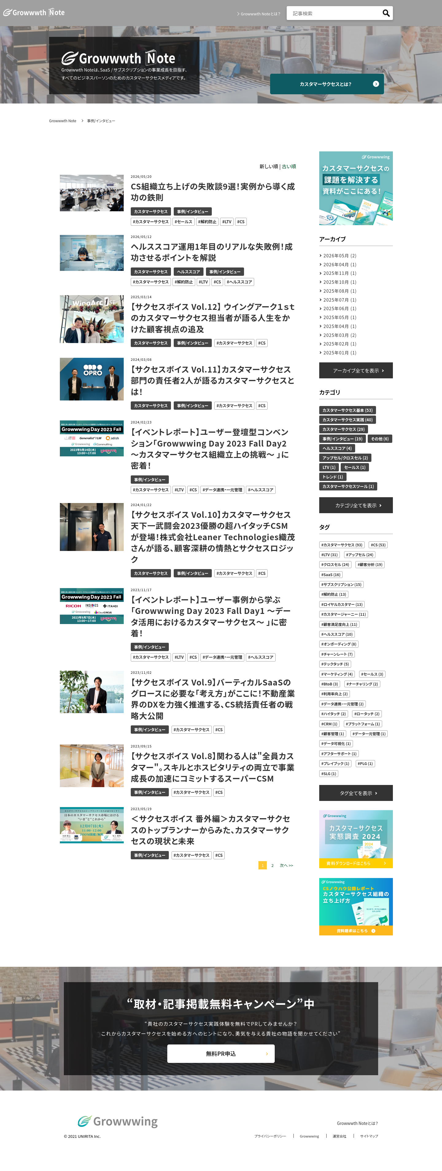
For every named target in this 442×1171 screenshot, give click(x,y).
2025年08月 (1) (340, 291)
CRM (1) (330, 723)
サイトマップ (367, 1143)
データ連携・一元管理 (223, 490)
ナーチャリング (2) (363, 683)
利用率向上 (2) (336, 693)
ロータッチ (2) (368, 713)
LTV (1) (329, 467)
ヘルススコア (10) (338, 634)
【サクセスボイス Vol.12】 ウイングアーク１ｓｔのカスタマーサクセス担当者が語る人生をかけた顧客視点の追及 (211, 317)
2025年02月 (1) (340, 344)
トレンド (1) (333, 477)
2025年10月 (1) (340, 282)
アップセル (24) (361, 554)
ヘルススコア (188, 272)
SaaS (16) (332, 574)
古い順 (289, 166)
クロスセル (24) (336, 564)
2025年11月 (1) (340, 273)
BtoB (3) (331, 683)
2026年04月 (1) (340, 264)
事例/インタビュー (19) (343, 439)
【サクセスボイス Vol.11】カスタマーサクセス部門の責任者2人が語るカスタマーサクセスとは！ (213, 380)
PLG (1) (366, 763)
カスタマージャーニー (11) (345, 614)
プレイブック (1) (336, 763)
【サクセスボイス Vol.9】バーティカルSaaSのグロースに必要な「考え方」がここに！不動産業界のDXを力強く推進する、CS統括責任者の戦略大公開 (213, 699)
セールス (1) (355, 467)
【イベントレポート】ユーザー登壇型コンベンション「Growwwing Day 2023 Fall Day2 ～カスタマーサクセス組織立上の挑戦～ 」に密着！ (211, 448)
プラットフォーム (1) (364, 723)
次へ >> (286, 865)
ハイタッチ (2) (335, 713)
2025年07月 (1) (340, 300)
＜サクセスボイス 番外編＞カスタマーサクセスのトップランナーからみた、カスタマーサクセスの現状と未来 (211, 829)
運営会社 (336, 1143)
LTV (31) (331, 554)
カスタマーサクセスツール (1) (348, 486)
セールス (184, 221)
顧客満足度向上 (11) (340, 624)
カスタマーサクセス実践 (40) (348, 420)
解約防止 (208, 221)
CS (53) (379, 544)
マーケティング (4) (338, 674)
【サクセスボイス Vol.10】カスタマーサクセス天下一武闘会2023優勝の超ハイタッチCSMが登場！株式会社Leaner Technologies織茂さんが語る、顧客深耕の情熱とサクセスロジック (212, 537)
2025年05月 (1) (340, 317)
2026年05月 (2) (340, 255)
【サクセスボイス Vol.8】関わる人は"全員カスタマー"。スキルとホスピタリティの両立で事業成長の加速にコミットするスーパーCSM (213, 767)
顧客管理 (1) (334, 733)
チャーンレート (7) (338, 654)
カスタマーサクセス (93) (343, 544)
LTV (228, 221)
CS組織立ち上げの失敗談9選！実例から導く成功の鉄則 (210, 192)
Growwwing (303, 1143)
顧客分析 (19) (371, 564)
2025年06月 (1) (340, 308)
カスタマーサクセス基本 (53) (348, 410)
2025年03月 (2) (340, 335)
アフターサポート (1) (340, 753)
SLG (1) (330, 773)
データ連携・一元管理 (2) (344, 703)
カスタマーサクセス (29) (344, 429)
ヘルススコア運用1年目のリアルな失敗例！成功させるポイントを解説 (213, 252)
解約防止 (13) (335, 594)
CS (241, 221)
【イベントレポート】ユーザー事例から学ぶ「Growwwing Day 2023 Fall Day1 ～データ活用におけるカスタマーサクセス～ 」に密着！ (212, 616)
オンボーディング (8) (340, 643)
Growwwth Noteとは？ (259, 13)
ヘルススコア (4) (337, 448)
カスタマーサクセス (151, 211)
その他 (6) (380, 439)
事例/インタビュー (192, 211)
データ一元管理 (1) (370, 733)
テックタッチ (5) (336, 663)
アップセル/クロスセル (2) (345, 458)
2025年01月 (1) (340, 352)
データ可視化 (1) (337, 743)
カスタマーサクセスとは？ (332, 83)
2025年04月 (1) (340, 326)
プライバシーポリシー (260, 1143)
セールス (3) (373, 674)
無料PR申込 (221, 1057)
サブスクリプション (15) (343, 584)
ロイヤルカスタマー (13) (343, 604)
